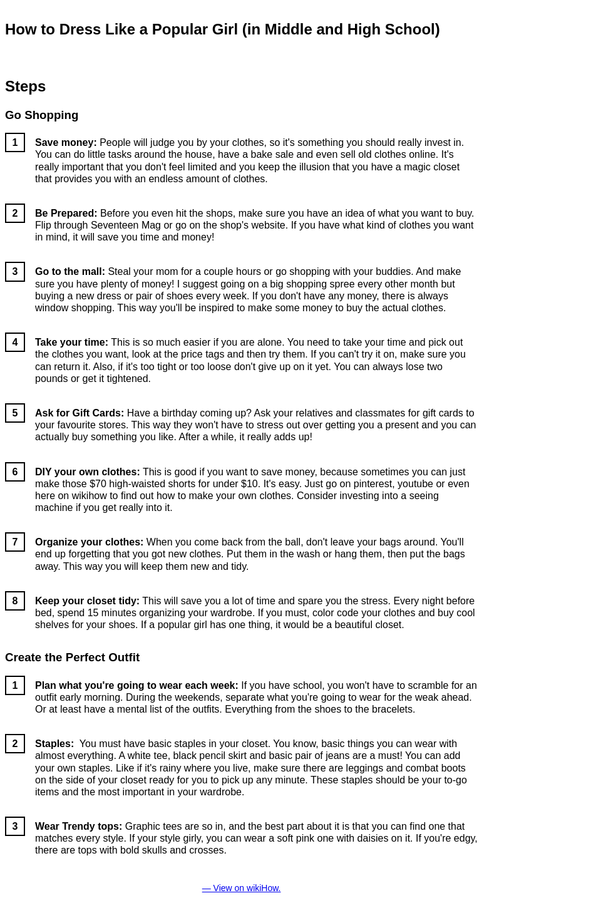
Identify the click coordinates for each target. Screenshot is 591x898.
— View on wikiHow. (241, 888)
